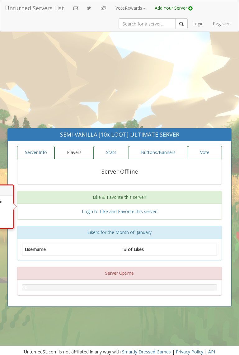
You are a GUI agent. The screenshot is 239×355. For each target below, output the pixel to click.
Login (198, 23)
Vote (204, 152)
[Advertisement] (119, 81)
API (211, 352)
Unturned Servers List (34, 8)
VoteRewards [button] (130, 8)
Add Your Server (174, 8)
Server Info (36, 152)
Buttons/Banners (158, 152)
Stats (111, 152)
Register (221, 23)
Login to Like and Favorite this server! (119, 211)
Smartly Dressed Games (146, 352)
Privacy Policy (189, 352)
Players (74, 152)
